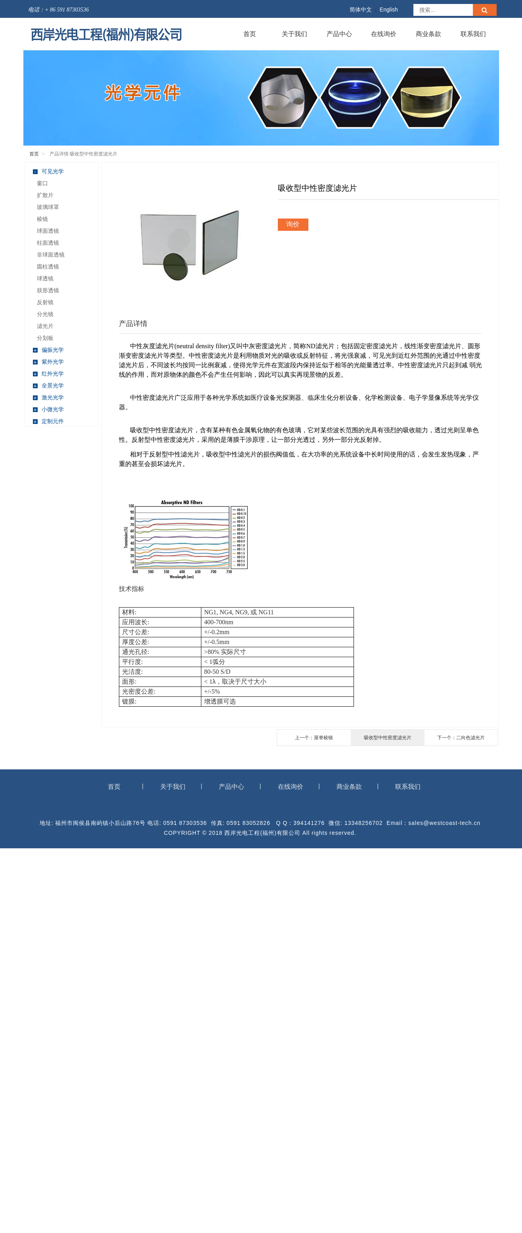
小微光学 (48, 409)
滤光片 (45, 326)
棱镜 (42, 219)
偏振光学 (48, 350)
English (389, 9)
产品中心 (339, 34)
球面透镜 (48, 231)
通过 (448, 355)
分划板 (45, 338)
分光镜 (45, 314)
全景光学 (48, 385)
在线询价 (383, 34)
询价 (293, 224)
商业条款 (428, 34)
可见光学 (48, 171)
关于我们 (294, 34)
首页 (249, 34)
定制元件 (48, 421)
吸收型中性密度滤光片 (387, 737)
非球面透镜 (51, 254)
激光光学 (48, 397)
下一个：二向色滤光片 (461, 737)
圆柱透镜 (48, 266)
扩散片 (45, 195)
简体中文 (361, 9)
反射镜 (45, 302)
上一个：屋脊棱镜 (314, 737)
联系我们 (473, 34)
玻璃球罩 (48, 207)
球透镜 (45, 278)
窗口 (42, 183)
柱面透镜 (48, 243)
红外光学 (48, 373)
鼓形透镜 (48, 290)
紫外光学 (48, 362)
